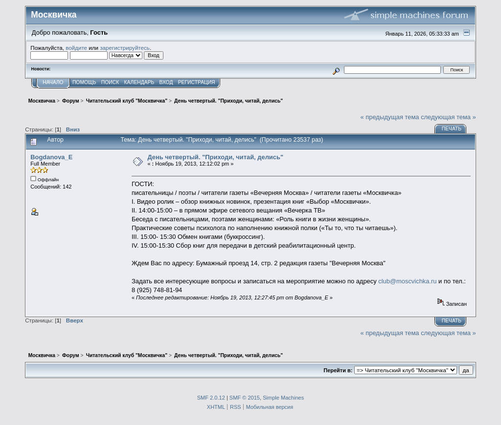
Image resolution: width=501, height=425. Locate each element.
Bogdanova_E (51, 157)
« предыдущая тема (390, 117)
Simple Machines (283, 398)
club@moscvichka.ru (407, 281)
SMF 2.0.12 (211, 398)
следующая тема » (448, 117)
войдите (76, 47)
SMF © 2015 (244, 398)
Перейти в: (337, 370)
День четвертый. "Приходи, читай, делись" (215, 157)
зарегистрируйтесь (125, 47)
